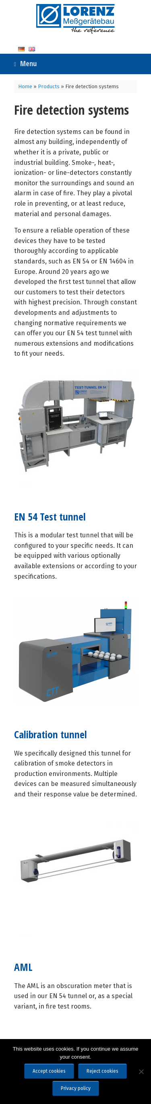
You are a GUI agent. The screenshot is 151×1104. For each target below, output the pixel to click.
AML (23, 967)
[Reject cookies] (141, 1072)
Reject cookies (102, 1071)
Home (25, 86)
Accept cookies (49, 1071)
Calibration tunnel (50, 734)
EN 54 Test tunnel (50, 517)
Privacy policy (76, 1088)
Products (49, 86)
